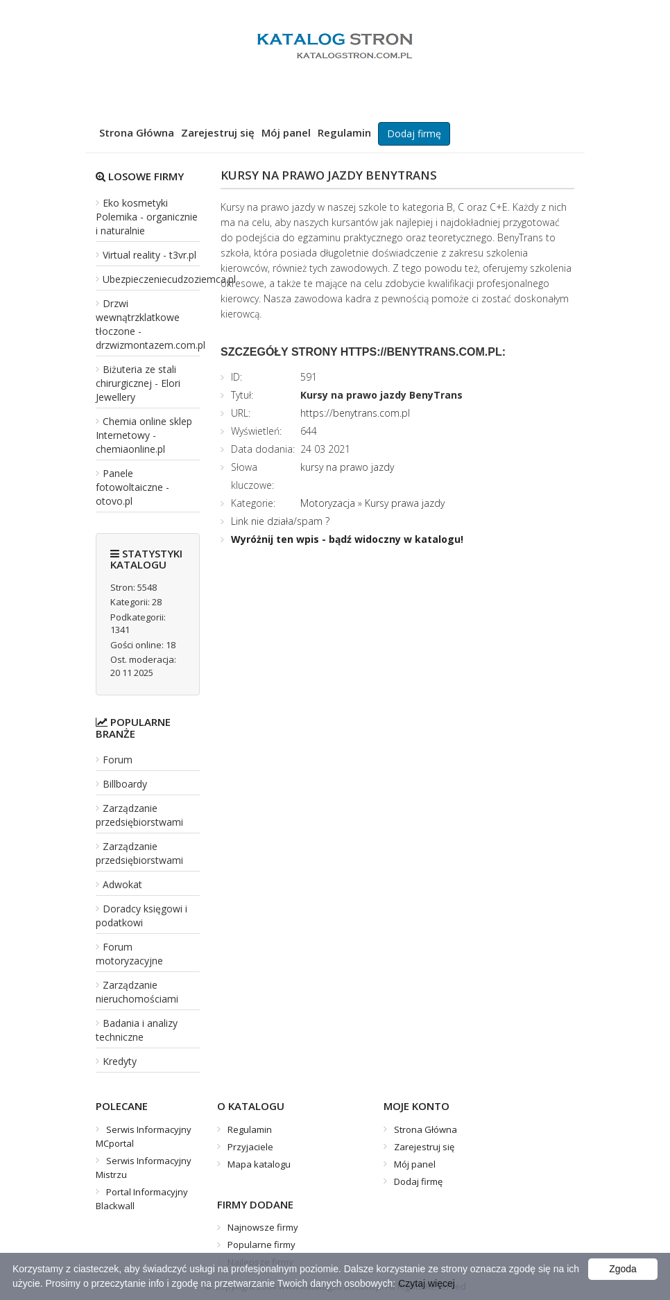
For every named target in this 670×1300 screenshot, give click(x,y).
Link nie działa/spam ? (280, 521)
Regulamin (344, 132)
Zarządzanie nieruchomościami (137, 991)
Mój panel (286, 132)
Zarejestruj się (218, 132)
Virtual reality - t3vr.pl (149, 254)
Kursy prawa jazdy (405, 503)
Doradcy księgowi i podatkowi (141, 915)
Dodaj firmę (414, 133)
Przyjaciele (250, 1147)
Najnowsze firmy (262, 1227)
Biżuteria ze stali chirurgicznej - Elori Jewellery (138, 383)
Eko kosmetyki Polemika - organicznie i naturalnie (147, 216)
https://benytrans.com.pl (355, 412)
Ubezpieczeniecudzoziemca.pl (169, 279)
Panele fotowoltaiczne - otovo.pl (132, 487)
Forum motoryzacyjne (129, 953)
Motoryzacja (327, 503)
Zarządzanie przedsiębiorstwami (139, 815)
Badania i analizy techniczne (137, 1029)
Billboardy (125, 783)
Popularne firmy (261, 1244)
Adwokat (122, 884)
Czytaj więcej (426, 1283)
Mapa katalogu (259, 1164)
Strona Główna (136, 132)
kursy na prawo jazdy (347, 467)
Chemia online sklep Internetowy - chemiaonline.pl (144, 435)
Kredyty (120, 1061)
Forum (117, 759)
